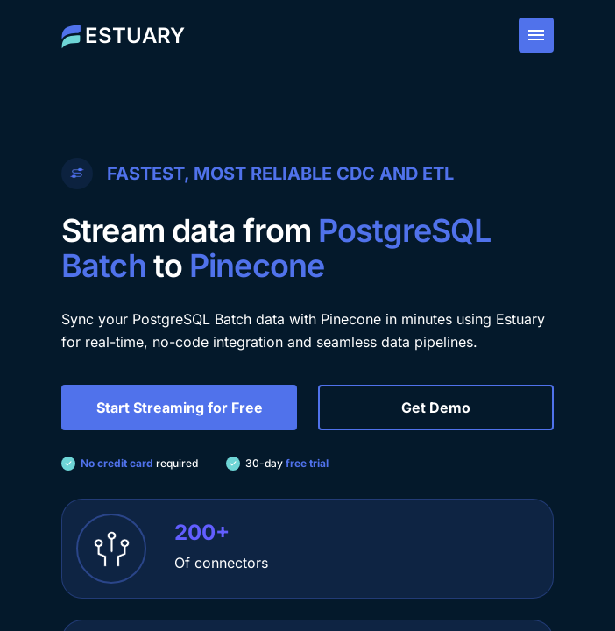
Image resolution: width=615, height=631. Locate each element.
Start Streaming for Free (179, 407)
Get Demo (435, 407)
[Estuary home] (123, 35)
